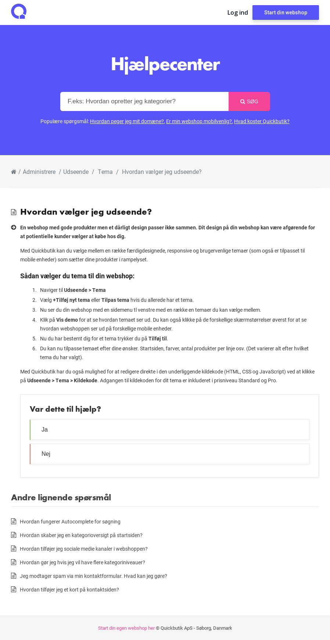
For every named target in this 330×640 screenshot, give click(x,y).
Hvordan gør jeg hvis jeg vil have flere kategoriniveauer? (82, 562)
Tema (105, 171)
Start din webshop (285, 12)
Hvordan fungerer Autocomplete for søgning (70, 521)
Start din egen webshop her (126, 628)
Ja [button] (45, 429)
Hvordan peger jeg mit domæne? (127, 121)
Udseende (76, 171)
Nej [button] (46, 454)
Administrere (39, 171)
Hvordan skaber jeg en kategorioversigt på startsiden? (81, 535)
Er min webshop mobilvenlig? (199, 121)
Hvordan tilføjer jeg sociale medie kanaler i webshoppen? (84, 548)
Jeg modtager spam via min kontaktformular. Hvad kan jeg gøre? (93, 575)
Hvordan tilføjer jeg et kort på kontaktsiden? (69, 589)
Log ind (237, 12)
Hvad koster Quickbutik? (262, 121)
